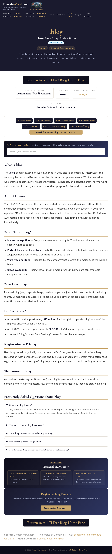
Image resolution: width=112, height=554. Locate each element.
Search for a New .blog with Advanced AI (56, 132)
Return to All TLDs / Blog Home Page (56, 80)
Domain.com (15, 6)
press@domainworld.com (50, 538)
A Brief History (43, 120)
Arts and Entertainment (62, 48)
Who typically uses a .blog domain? (25, 441)
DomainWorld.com (39, 550)
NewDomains (18, 14)
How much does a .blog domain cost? (26, 425)
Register (88, 16)
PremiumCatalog (41, 14)
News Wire (83, 550)
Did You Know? (30, 126)
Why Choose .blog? (65, 120)
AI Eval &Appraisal (29, 14)
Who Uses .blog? (87, 120)
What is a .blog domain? (20, 405)
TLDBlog (70, 14)
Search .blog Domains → (56, 508)
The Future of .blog (79, 126)
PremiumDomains (7, 14)
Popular (42, 48)
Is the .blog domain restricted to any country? (31, 433)
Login (88, 13)
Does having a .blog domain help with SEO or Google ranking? (39, 449)
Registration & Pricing (54, 126)
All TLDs (72, 550)
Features (61, 15)
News (51, 15)
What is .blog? (24, 120)
